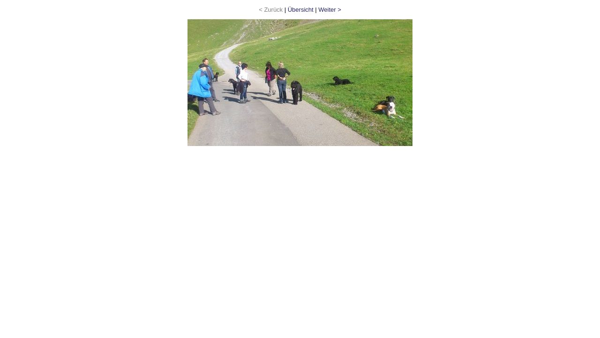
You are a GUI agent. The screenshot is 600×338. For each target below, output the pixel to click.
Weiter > (329, 9)
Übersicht (301, 9)
